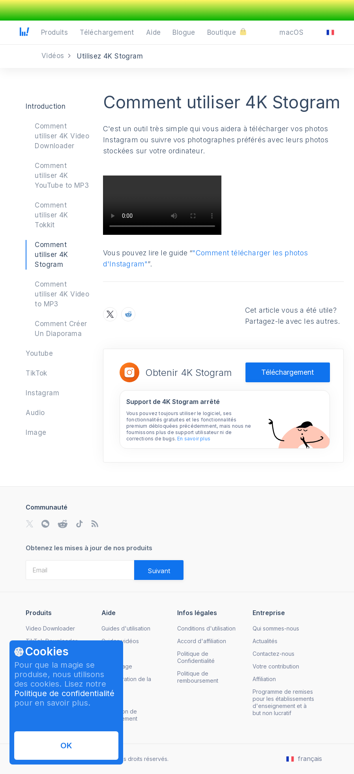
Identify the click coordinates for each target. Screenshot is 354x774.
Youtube (39, 353)
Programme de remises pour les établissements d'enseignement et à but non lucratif (283, 702)
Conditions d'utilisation (206, 628)
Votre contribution (276, 666)
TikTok (36, 373)
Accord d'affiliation (201, 641)
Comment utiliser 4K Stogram (51, 254)
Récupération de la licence (126, 682)
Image (36, 432)
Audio (35, 413)
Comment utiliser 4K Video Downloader (62, 136)
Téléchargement (287, 372)
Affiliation (264, 679)
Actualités (265, 641)
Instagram (42, 393)
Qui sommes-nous (276, 628)
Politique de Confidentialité (196, 657)
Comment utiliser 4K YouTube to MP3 (62, 175)
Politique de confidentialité (64, 693)
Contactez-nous (273, 653)
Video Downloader (50, 628)
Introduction (46, 106)
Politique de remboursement (197, 677)
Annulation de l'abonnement (119, 715)
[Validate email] (159, 570)
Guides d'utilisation (125, 628)
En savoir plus (193, 439)
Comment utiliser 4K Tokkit (51, 215)
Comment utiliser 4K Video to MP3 (62, 294)
